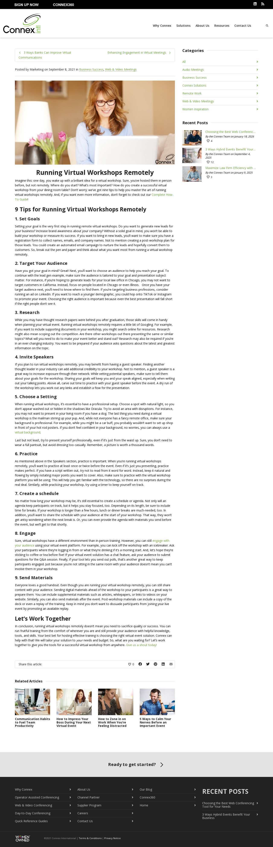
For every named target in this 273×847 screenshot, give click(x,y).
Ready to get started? (136, 764)
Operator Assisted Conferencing (37, 797)
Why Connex (161, 26)
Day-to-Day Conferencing (32, 813)
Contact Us (242, 26)
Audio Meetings (193, 69)
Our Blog (146, 789)
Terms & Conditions (90, 837)
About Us (202, 26)
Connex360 (147, 797)
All (184, 61)
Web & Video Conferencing (33, 805)
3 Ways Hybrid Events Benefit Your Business (230, 149)
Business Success (91, 69)
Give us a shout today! (141, 645)
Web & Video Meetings (121, 69)
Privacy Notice (112, 837)
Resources (221, 26)
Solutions (183, 26)
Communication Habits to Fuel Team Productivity (32, 721)
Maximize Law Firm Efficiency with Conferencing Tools (230, 167)
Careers (82, 813)
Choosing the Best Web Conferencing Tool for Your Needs (230, 131)
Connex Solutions (194, 85)
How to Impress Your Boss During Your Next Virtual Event (74, 721)
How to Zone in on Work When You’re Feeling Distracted (112, 721)
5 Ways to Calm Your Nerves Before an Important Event (155, 721)
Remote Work (192, 93)
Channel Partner (88, 797)
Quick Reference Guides (31, 821)
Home (144, 805)
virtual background (27, 432)
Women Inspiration (195, 109)
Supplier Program (89, 805)
